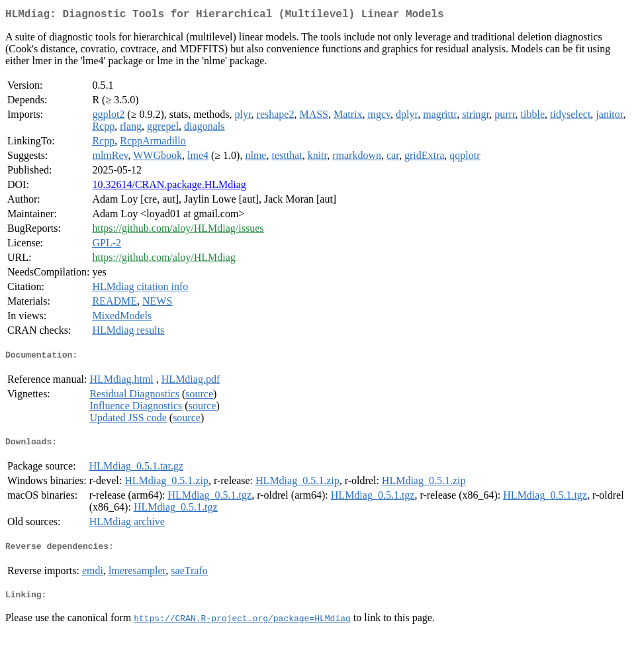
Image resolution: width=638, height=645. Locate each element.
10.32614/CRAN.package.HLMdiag (169, 187)
